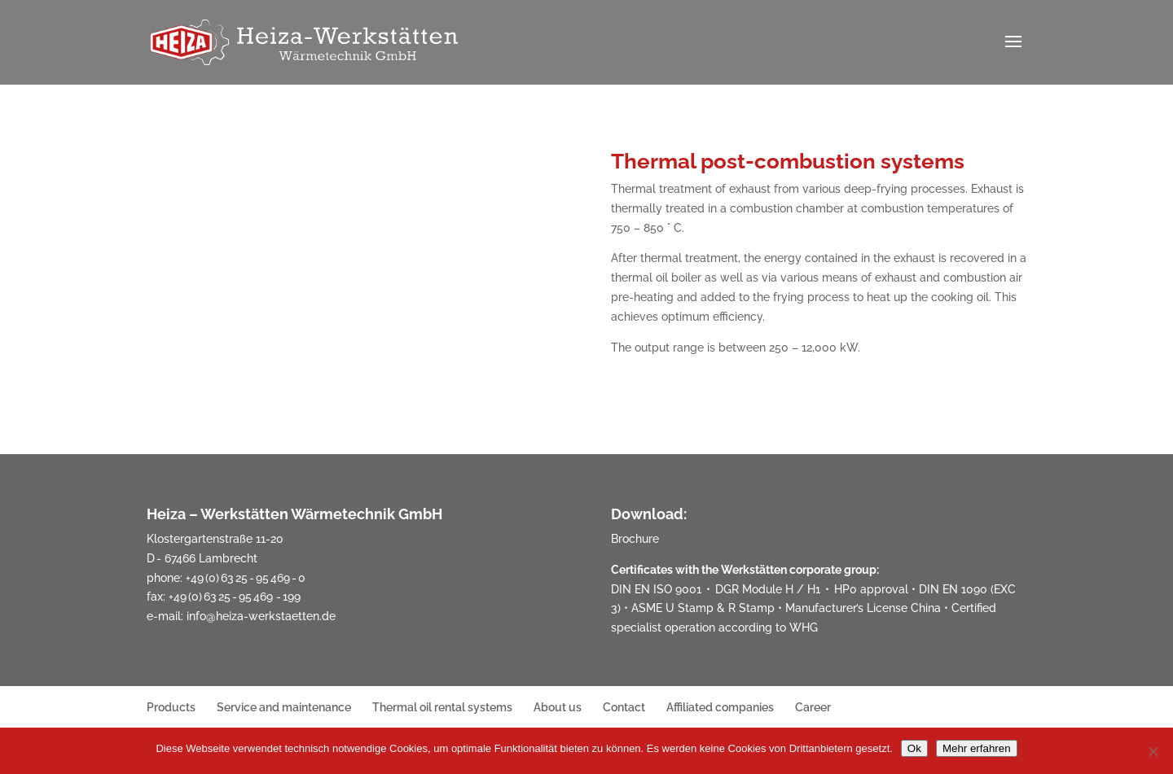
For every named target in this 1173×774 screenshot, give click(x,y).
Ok (914, 748)
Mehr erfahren (976, 748)
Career (813, 707)
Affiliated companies (720, 707)
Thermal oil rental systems (442, 707)
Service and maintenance (284, 707)
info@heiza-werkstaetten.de (261, 616)
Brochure (635, 538)
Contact (624, 707)
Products (171, 707)
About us (558, 707)
